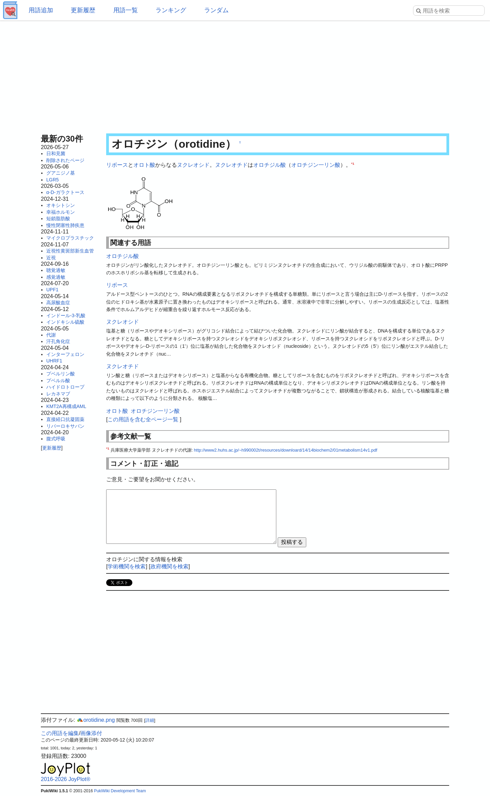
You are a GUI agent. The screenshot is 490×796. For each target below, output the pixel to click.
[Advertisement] (245, 75)
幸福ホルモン (60, 212)
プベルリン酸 (60, 373)
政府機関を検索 (169, 566)
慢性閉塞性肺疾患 (65, 225)
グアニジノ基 (60, 173)
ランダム (216, 10)
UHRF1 (54, 360)
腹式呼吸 (55, 438)
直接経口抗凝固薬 (65, 419)
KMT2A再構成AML (66, 406)
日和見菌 (55, 153)
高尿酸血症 (58, 302)
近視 (51, 257)
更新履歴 (83, 10)
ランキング (171, 10)
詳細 (149, 720)
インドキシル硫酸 (65, 322)
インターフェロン (65, 354)
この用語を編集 (60, 733)
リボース (117, 165)
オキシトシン (60, 205)
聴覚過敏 (55, 270)
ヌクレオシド (193, 165)
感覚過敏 (55, 277)
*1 (352, 163)
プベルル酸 (58, 380)
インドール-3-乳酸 (65, 315)
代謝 (51, 335)
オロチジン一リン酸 (315, 165)
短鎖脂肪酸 (58, 218)
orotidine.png (96, 720)
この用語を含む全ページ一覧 (143, 419)
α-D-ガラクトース (65, 192)
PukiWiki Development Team (120, 791)
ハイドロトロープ (65, 387)
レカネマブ (58, 393)
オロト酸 (144, 165)
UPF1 (52, 289)
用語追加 (41, 10)
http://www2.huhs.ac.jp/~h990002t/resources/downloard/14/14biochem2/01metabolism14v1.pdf (285, 450)
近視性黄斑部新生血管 (70, 251)
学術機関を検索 (127, 566)
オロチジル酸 (269, 165)
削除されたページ (65, 160)
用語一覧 (125, 10)
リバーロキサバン (65, 426)
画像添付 (91, 733)
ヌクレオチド (231, 165)
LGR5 (52, 179)
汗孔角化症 (58, 341)
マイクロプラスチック (70, 238)
